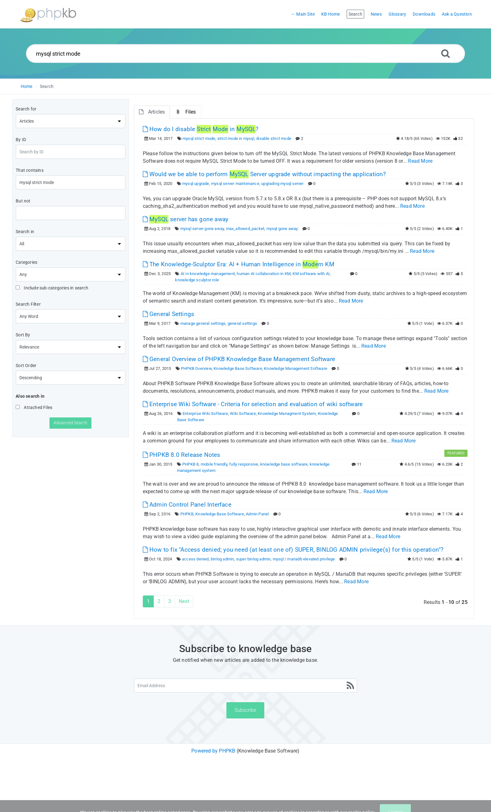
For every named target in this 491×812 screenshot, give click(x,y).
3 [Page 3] (169, 601)
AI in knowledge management (208, 273)
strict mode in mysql (235, 138)
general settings (242, 323)
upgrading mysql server (282, 183)
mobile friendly (214, 464)
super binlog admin (253, 559)
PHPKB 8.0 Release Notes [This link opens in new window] (181, 454)
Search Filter (28, 304)
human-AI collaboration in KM (264, 273)
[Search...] (245, 53)
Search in (25, 231)
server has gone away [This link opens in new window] (186, 219)
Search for (26, 108)
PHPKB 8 (190, 464)
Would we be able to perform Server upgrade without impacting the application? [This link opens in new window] (264, 174)
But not (23, 200)
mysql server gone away (202, 228)
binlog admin (222, 559)
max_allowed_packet (245, 228)
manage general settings (203, 323)
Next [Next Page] (184, 601)
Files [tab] (185, 112)
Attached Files (34, 407)
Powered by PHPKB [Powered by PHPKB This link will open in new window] (213, 751)
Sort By (23, 334)
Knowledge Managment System (287, 413)
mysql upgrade (195, 183)
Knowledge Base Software (238, 368)
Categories (26, 262)
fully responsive (243, 464)
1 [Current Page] (148, 601)
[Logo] (48, 14)
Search (47, 86)
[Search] (445, 53)
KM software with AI (311, 273)
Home (27, 86)
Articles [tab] (152, 112)
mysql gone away (282, 228)
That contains (30, 170)
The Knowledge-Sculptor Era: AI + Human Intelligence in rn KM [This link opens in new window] (238, 264)
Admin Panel (257, 514)
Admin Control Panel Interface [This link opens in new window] (187, 504)
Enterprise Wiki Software (205, 413)
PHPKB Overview (196, 368)
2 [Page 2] (159, 601)
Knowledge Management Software (295, 368)
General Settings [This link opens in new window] (168, 314)
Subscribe (245, 710)
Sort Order (26, 365)
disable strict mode (273, 138)
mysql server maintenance (235, 183)
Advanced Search (70, 422)
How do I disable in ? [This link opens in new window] (201, 129)
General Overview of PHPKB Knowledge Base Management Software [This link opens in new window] (239, 359)
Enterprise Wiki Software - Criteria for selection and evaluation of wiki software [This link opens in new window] (253, 404)
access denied (195, 559)
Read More (420, 161)
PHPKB (187, 514)
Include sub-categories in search (52, 287)
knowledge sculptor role (197, 280)
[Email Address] (246, 685)
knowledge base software (284, 464)
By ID (21, 139)
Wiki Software (243, 413)
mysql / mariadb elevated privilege (304, 559)
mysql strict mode (199, 138)
